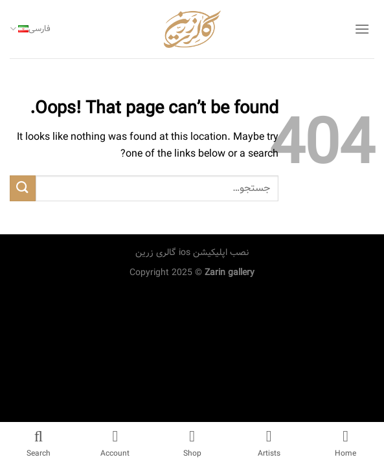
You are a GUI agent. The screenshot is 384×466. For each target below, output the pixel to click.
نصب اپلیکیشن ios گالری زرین (192, 252)
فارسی (30, 29)
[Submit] (23, 188)
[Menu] (362, 29)
